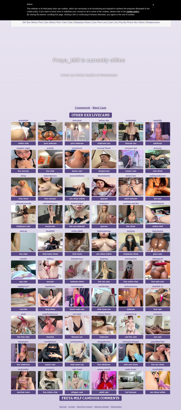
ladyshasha (157, 231)
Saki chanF (77, 369)
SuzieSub (157, 314)
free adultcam (103, 364)
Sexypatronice (104, 342)
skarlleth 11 (157, 286)
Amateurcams (153, 22)
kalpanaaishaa (104, 231)
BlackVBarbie (104, 176)
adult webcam (130, 199)
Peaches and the (131, 203)
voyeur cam (130, 171)
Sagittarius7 (23, 286)
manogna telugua (131, 342)
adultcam (157, 143)
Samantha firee (158, 342)
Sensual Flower (104, 148)
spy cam (23, 281)
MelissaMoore (130, 286)
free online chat (130, 281)
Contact (71, 407)
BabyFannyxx (77, 259)
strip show (23, 199)
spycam (104, 199)
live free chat (23, 337)
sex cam (157, 337)
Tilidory (50, 259)
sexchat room (23, 392)
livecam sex (130, 143)
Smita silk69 (77, 231)
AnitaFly (50, 148)
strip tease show (50, 254)
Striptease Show (82, 22)
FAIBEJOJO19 (157, 259)
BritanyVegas (77, 203)
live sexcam (23, 171)
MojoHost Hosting (84, 407)
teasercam (50, 226)
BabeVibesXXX (50, 176)
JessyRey (158, 148)
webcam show (77, 281)
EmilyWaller (23, 369)
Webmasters (116, 407)
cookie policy (133, 11)
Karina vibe (104, 120)
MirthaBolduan (77, 342)
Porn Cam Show (46, 22)
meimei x (50, 369)
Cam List (112, 22)
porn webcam (50, 143)
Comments (82, 107)
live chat (50, 171)
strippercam (104, 171)
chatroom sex (103, 143)
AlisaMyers (23, 342)
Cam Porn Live (99, 22)
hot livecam (130, 392)
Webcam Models (101, 407)
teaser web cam (77, 309)
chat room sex (104, 309)
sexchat (23, 309)
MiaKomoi (103, 203)
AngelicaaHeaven (50, 314)
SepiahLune (50, 286)
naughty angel (23, 148)
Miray (23, 176)
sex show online (77, 199)
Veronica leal (131, 148)
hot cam (157, 199)
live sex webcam (77, 226)
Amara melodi (104, 369)
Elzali (23, 314)
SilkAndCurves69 (23, 203)
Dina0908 (50, 231)
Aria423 (23, 259)
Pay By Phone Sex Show (131, 22)
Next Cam (99, 107)
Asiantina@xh (157, 203)
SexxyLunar (77, 148)
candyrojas (104, 286)
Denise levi (131, 176)
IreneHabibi (157, 369)
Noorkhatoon (50, 342)
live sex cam (104, 281)
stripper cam (77, 392)
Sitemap (62, 407)
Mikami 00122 (103, 314)
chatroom (103, 337)
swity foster (130, 369)
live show (130, 226)
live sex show (157, 364)
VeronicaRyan (77, 286)
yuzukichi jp (130, 314)
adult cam (103, 392)
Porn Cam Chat (64, 22)
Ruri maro (77, 314)
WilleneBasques (50, 203)
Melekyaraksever (158, 176)
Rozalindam (131, 120)
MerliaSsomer (50, 120)
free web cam (157, 281)
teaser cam (77, 171)
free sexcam (50, 199)
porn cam (157, 254)
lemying (131, 231)
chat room (77, 254)
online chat (23, 143)
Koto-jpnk (77, 120)
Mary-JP (23, 231)
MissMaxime (131, 259)
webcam (131, 309)
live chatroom (23, 364)
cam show (157, 171)
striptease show (130, 254)
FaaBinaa (104, 259)
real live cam (131, 337)
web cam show (131, 364)
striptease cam (23, 226)
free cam (158, 309)
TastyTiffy (158, 120)
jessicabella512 (77, 176)
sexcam (50, 281)
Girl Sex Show (29, 22)
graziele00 (23, 120)
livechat (50, 337)
